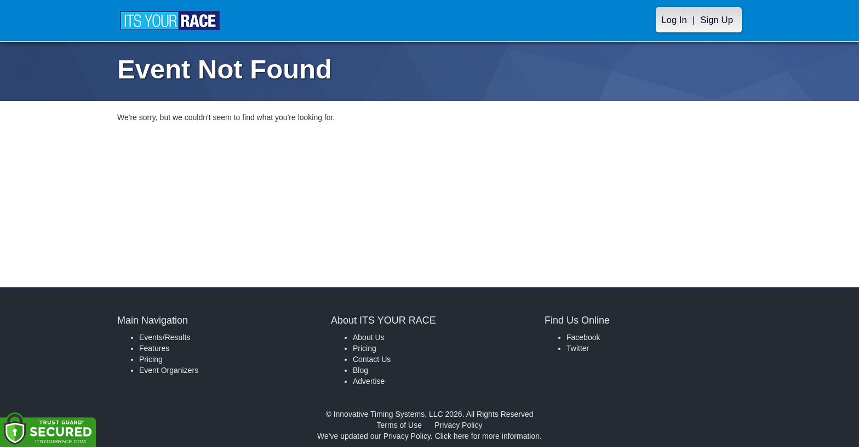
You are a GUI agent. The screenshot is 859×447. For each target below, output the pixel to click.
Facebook (583, 337)
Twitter (577, 348)
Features (154, 348)
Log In (674, 20)
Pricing (151, 359)
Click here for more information (487, 436)
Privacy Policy (458, 425)
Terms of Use (399, 425)
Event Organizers (168, 370)
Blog (360, 370)
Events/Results (164, 337)
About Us (369, 337)
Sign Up (716, 20)
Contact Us (372, 359)
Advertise (369, 381)
